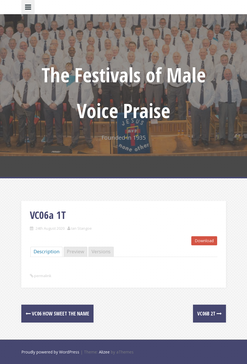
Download (204, 240)
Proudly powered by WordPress (50, 352)
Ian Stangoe (81, 228)
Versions (101, 251)
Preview (75, 251)
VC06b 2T (209, 313)
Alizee (104, 352)
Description (46, 251)
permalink (42, 275)
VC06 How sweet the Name (57, 313)
